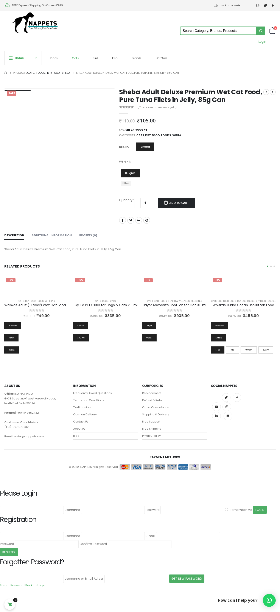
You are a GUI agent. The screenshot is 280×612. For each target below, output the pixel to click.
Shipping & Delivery (155, 414)
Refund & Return (153, 400)
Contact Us (80, 421)
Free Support (151, 421)
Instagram (226, 406)
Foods (166, 135)
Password (153, 510)
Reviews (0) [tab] (88, 235)
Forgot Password (12, 585)
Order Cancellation (155, 407)
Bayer (149, 301)
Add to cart (179, 203)
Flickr (228, 416)
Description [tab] (14, 235)
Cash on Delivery (85, 414)
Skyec (112, 301)
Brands (137, 58)
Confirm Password (93, 544)
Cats (75, 58)
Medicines (196, 301)
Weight (124, 161)
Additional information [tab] (52, 235)
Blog (76, 436)
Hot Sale (161, 58)
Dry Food (152, 135)
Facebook (122, 220)
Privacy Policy (151, 436)
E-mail (150, 536)
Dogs (54, 58)
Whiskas (50, 301)
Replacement (151, 393)
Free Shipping (151, 428)
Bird (95, 58)
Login (262, 41)
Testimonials (82, 407)
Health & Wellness (179, 301)
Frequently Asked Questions (92, 393)
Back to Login (35, 585)
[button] (267, 266)
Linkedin (216, 416)
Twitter (130, 220)
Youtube (216, 406)
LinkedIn (138, 220)
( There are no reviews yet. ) (157, 107)
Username (72, 510)
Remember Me (238, 510)
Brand (124, 147)
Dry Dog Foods (245, 301)
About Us (79, 428)
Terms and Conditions (88, 400)
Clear (126, 183)
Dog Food (223, 301)
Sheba (176, 135)
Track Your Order (228, 5)
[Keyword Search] (218, 30)
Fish (115, 58)
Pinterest (146, 220)
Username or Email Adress (84, 578)
